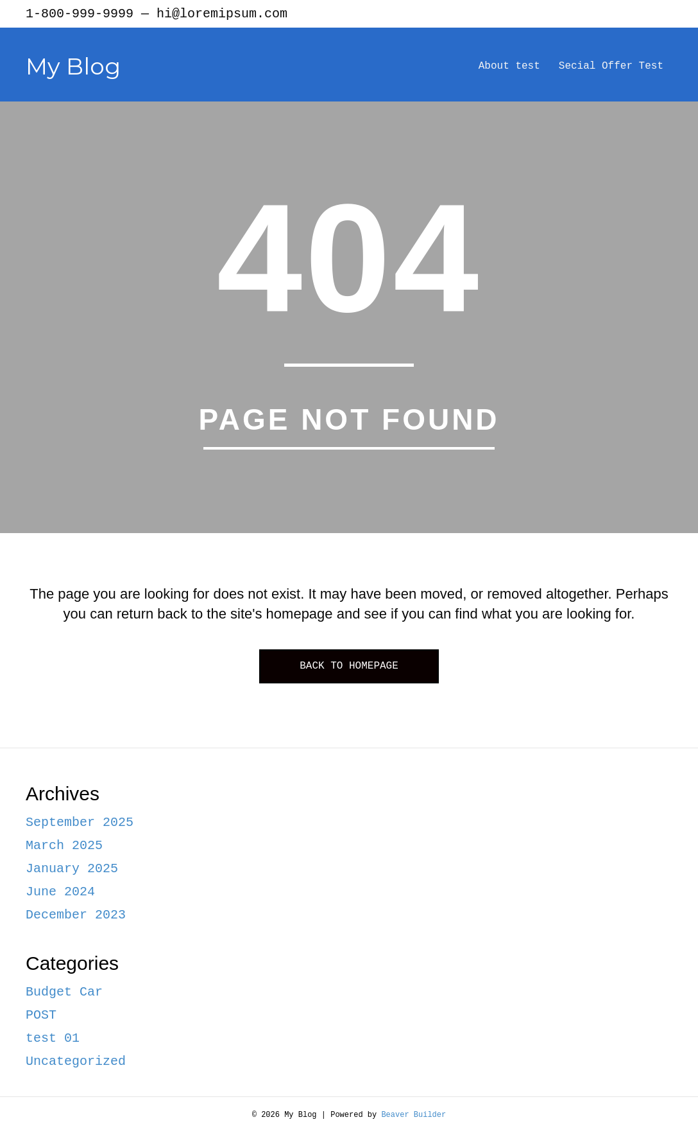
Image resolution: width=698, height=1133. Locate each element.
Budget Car (64, 992)
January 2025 (72, 868)
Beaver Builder (413, 1115)
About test (509, 66)
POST (41, 1015)
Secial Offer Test (611, 66)
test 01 (53, 1038)
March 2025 (64, 845)
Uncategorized (76, 1061)
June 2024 (60, 891)
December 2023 (76, 915)
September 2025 (79, 822)
